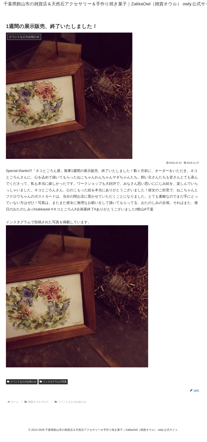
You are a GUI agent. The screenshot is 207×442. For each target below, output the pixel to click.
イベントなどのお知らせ (21, 381)
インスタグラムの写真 (53, 381)
